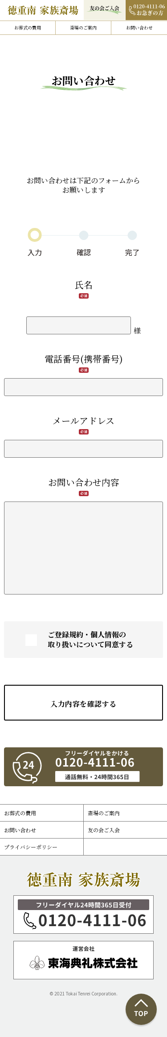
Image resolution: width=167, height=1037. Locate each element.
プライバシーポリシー (30, 847)
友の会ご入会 (104, 830)
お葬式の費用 (27, 27)
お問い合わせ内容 (83, 482)
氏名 (84, 284)
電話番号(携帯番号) (84, 358)
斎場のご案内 (83, 27)
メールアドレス (83, 420)
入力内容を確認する (83, 704)
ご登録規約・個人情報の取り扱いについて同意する (90, 639)
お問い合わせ (139, 27)
